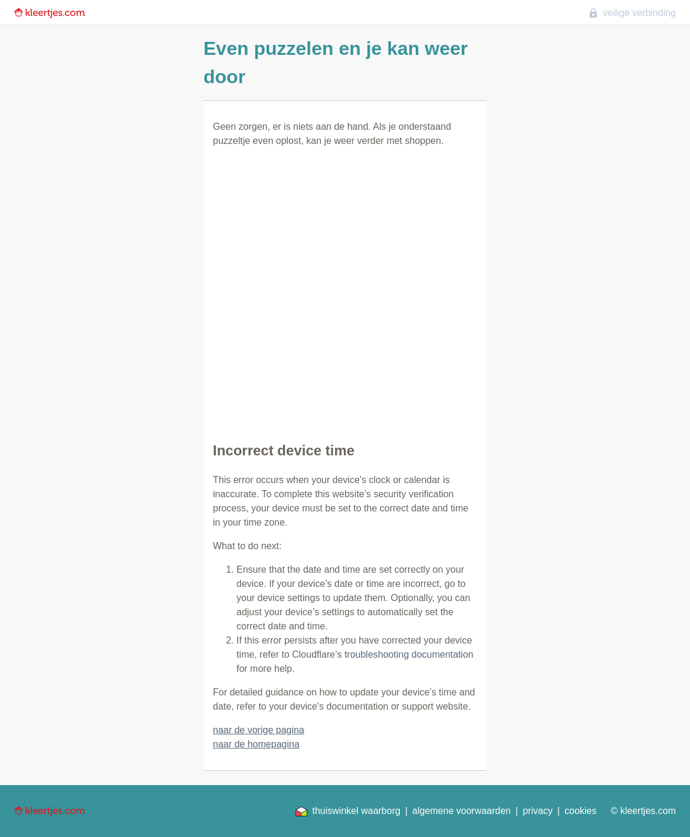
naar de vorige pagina (258, 730)
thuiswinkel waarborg (347, 811)
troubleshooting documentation (409, 654)
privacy (538, 811)
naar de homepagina (256, 744)
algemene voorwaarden (461, 811)
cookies (580, 811)
